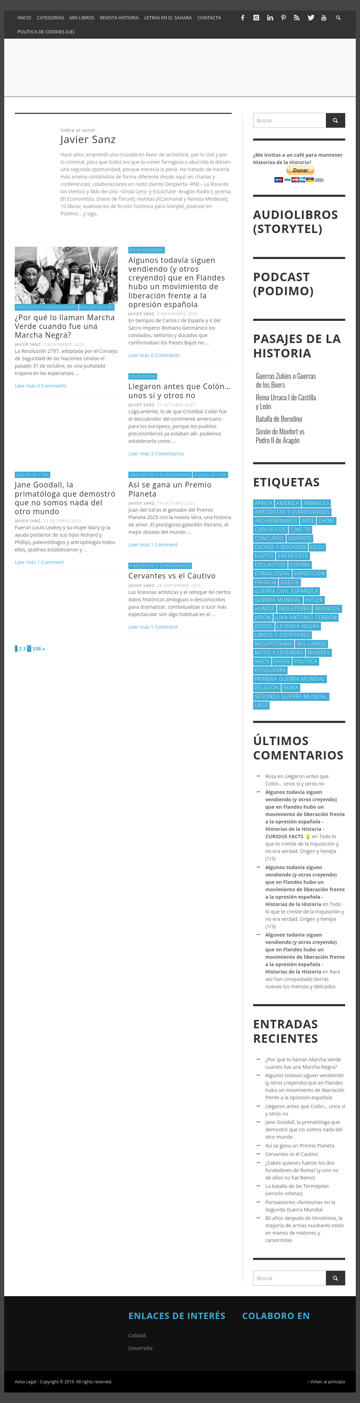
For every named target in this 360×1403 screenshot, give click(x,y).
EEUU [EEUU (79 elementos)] (317, 547)
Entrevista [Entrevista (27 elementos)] (293, 555)
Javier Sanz (28, 344)
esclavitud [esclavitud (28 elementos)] (270, 564)
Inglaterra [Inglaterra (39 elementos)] (294, 608)
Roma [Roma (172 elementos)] (291, 687)
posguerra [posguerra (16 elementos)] (270, 670)
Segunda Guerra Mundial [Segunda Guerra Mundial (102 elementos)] (291, 696)
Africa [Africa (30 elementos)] (263, 503)
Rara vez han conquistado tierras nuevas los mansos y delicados (302, 979)
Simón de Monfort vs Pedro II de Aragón (280, 435)
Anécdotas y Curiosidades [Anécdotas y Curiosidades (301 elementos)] (292, 512)
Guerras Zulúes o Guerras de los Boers (286, 380)
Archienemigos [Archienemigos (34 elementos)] (276, 520)
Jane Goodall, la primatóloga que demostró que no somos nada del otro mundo (65, 498)
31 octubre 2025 (176, 404)
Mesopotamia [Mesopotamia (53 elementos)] (274, 643)
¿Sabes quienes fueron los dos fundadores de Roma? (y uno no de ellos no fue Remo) (302, 1170)
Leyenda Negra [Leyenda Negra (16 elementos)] (298, 626)
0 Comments (51, 385)
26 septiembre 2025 (179, 585)
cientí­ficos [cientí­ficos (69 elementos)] (271, 529)
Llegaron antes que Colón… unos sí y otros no (179, 390)
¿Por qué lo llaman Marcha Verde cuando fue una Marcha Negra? (65, 326)
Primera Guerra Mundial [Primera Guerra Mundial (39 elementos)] (290, 678)
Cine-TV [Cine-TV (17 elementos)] (300, 529)
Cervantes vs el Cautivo (172, 576)
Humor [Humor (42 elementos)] (265, 608)
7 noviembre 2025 (64, 344)
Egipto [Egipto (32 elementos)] (264, 555)
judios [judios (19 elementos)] (264, 626)
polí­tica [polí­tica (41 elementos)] (305, 661)
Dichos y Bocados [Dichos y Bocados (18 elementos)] (280, 547)
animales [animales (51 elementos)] (316, 503)
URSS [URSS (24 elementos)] (261, 705)
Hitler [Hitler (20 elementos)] (314, 599)
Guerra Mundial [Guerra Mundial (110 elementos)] (278, 599)
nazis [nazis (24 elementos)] (262, 661)
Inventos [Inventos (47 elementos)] (327, 608)
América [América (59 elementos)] (288, 503)
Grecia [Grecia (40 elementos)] (290, 582)
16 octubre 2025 (176, 503)
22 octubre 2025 (63, 520)
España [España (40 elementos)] (300, 564)
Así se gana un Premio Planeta (170, 489)
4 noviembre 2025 (177, 313)
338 (37, 648)
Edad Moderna (146, 249)
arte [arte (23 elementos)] (308, 520)
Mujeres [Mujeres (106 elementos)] (319, 652)
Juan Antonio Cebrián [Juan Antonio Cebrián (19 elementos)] (306, 617)
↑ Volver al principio (326, 1381)
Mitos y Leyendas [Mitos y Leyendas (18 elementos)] (279, 652)
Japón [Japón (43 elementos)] (263, 617)
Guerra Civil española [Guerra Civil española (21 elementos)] (287, 591)
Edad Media (143, 376)
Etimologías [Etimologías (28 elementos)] (272, 573)
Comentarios (167, 453)
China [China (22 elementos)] (327, 520)
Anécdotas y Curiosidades (46, 307)
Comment (50, 562)
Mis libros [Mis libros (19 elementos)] (311, 643)
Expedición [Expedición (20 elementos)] (309, 573)
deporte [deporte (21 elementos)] (300, 538)
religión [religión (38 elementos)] (267, 687)
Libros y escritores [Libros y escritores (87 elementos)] (282, 635)
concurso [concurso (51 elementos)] (269, 538)
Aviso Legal (25, 1381)
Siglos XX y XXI (97, 307)
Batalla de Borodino (279, 418)
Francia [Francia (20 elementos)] (265, 582)
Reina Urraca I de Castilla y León (286, 401)
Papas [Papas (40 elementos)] (282, 661)
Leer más (26, 385)
